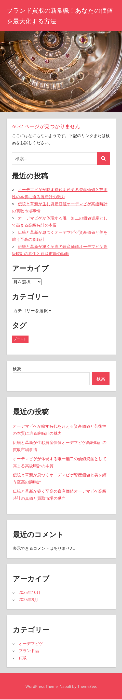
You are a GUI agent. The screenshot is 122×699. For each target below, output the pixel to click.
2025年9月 (28, 599)
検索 (17, 369)
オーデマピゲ (31, 643)
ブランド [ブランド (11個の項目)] (20, 339)
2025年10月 (29, 592)
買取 (23, 657)
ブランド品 (29, 650)
